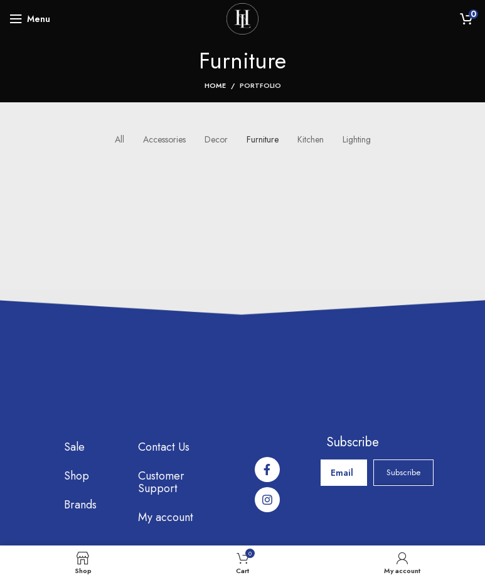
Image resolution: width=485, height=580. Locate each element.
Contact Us (163, 447)
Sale (74, 447)
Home (215, 85)
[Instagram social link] (267, 499)
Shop (76, 476)
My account (165, 517)
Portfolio (260, 85)
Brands (80, 505)
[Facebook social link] (267, 469)
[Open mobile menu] (29, 18)
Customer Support (161, 482)
